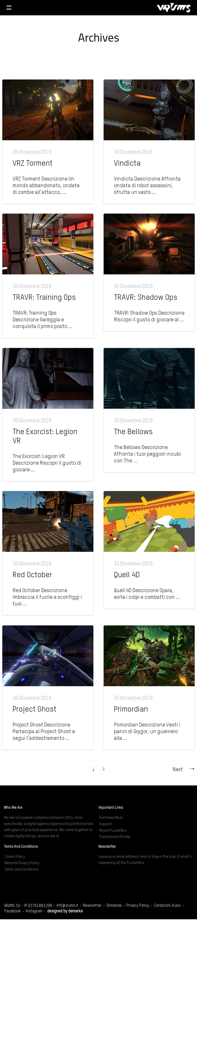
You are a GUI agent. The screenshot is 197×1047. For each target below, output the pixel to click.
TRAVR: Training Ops (44, 298)
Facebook (12, 911)
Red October (32, 575)
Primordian (131, 709)
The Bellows (133, 432)
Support (105, 824)
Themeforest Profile (114, 837)
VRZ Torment (33, 163)
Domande (114, 906)
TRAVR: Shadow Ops (145, 298)
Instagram (34, 911)
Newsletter (92, 906)
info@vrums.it (67, 906)
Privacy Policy (137, 906)
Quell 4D (127, 575)
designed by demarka (65, 911)
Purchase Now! (111, 818)
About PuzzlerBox (112, 830)
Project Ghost (34, 709)
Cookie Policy (14, 857)
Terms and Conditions (21, 869)
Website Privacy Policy (21, 863)
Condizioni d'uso (167, 906)
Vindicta (127, 163)
